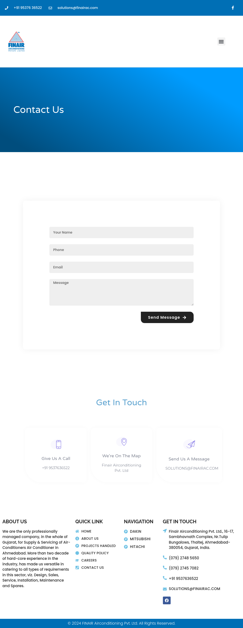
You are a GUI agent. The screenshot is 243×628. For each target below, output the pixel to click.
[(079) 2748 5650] (165, 557)
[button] (221, 41)
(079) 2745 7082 (184, 568)
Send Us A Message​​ (189, 459)
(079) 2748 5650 (184, 558)
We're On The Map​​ (121, 455)
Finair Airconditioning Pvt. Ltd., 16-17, (201, 531)
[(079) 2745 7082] (165, 567)
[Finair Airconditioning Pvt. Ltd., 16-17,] (165, 531)
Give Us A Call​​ (56, 458)
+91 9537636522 (183, 578)
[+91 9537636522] (165, 578)
